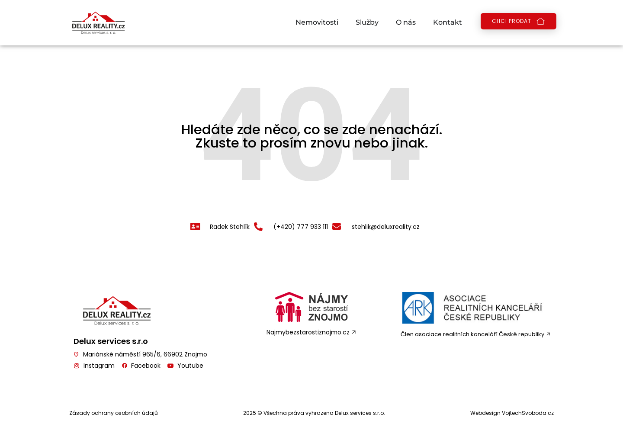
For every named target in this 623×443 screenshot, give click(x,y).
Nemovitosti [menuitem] (316, 22)
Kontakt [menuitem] (447, 22)
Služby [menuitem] (367, 22)
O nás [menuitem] (406, 22)
